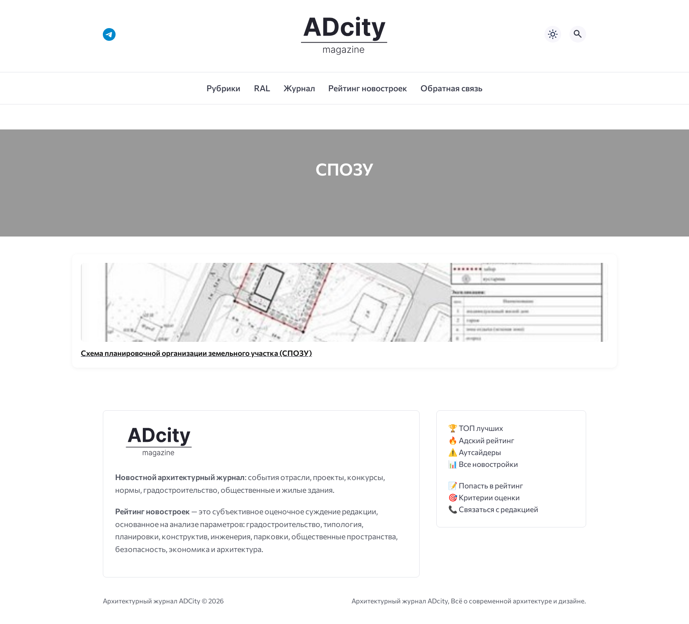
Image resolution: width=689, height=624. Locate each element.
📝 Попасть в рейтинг (485, 485)
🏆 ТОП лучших (475, 428)
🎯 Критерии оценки (484, 497)
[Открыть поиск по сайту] (577, 34)
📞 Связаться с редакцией (493, 509)
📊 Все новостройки (483, 464)
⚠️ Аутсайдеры (474, 452)
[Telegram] (109, 34)
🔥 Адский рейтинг (481, 440)
